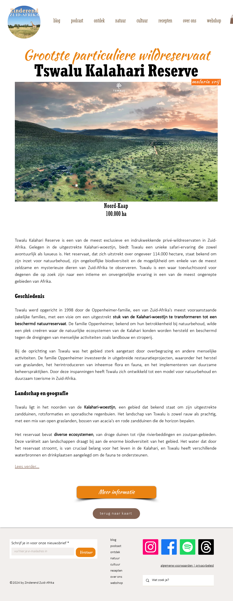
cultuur (115, 564)
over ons (116, 577)
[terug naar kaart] (116, 513)
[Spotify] (187, 547)
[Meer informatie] (116, 492)
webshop (116, 583)
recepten (116, 571)
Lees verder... (27, 466)
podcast (115, 546)
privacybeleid (205, 565)
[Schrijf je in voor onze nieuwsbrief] (41, 551)
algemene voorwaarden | (178, 565)
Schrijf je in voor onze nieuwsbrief (40, 543)
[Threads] (206, 547)
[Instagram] (150, 547)
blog (113, 540)
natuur (115, 558)
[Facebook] (169, 547)
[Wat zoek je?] (178, 580)
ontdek (115, 552)
